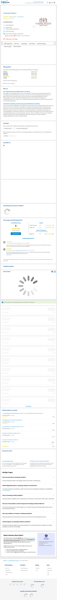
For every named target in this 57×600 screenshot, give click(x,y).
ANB (48, 574)
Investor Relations (9, 572)
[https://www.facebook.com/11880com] (10, 584)
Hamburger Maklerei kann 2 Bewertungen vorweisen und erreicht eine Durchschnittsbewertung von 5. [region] (24, 517)
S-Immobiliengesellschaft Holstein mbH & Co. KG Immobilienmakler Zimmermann (22, 413)
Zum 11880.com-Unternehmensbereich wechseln (34, 3)
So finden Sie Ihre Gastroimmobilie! (39, 461)
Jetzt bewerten (16, 233)
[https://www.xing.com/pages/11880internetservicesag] (21, 584)
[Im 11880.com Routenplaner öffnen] (52, 271)
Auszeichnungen (41, 43)
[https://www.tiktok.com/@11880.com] (14, 584)
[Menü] (55, 2)
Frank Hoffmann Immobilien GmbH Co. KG (12, 426)
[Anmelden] (50, 2)
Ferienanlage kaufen (7, 461)
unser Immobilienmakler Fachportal (20, 250)
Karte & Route (17, 46)
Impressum (49, 568)
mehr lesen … (9, 254)
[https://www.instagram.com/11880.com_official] (17, 584)
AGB (48, 572)
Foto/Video (32, 43)
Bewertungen (7, 46)
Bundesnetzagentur (31, 538)
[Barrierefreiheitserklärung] (53, 2)
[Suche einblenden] (48, 2)
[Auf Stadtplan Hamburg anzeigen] (55, 271)
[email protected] (6, 490)
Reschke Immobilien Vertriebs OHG (10, 433)
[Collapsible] (53, 477)
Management (8, 570)
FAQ (37, 570)
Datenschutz (49, 570)
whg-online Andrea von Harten (9, 439)
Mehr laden (28, 406)
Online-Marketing (24, 568)
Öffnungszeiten (8, 43)
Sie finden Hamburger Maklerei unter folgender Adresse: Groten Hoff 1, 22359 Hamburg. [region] (21, 480)
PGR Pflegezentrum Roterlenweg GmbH (11, 420)
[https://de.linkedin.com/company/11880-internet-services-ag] (24, 584)
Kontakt (37, 568)
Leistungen (24, 43)
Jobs (6, 574)
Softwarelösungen (24, 570)
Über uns (16, 43)
